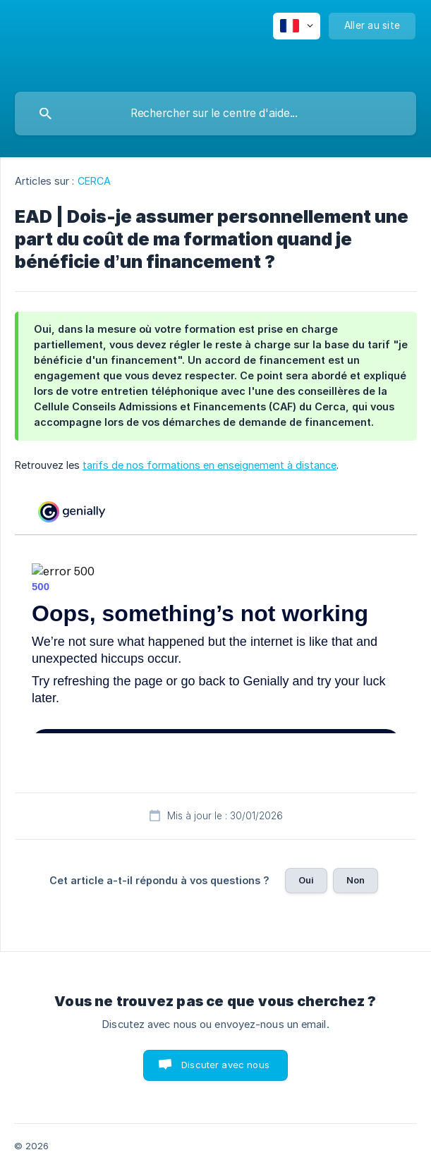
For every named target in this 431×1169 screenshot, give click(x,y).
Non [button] (355, 880)
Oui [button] (306, 880)
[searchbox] (215, 113)
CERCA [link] (94, 181)
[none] (296, 26)
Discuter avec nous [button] (225, 1064)
